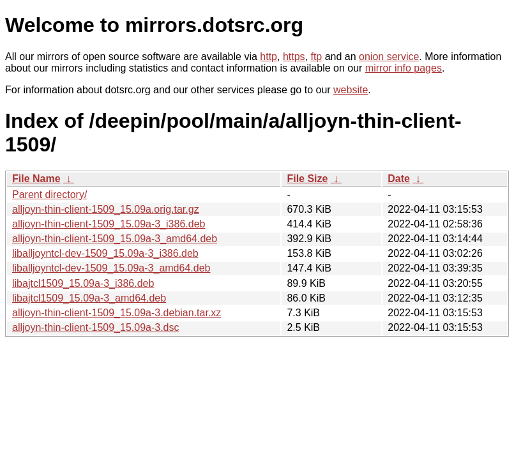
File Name (36, 178)
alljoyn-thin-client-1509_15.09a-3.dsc (95, 327)
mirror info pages (403, 68)
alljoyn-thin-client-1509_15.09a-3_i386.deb (108, 223)
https (294, 56)
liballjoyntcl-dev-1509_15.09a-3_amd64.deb (111, 268)
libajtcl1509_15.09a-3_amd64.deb (89, 298)
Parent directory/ (49, 194)
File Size (307, 178)
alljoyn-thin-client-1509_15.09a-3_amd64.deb (114, 238)
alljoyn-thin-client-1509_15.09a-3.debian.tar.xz (116, 312)
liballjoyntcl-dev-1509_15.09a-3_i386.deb (105, 253)
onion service (389, 56)
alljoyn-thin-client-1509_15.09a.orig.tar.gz (105, 209)
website (350, 89)
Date (399, 178)
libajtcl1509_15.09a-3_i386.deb (83, 283)
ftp (316, 56)
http (268, 56)
